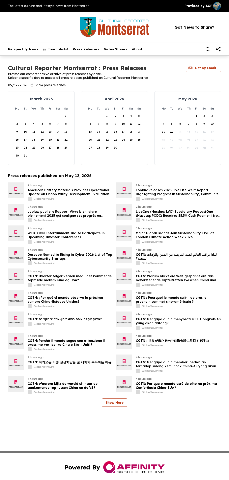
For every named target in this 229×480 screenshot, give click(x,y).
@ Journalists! (55, 49)
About (137, 49)
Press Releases (86, 49)
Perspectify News (23, 49)
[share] (218, 49)
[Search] (208, 49)
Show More (115, 403)
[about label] (30, 199)
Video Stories (115, 49)
